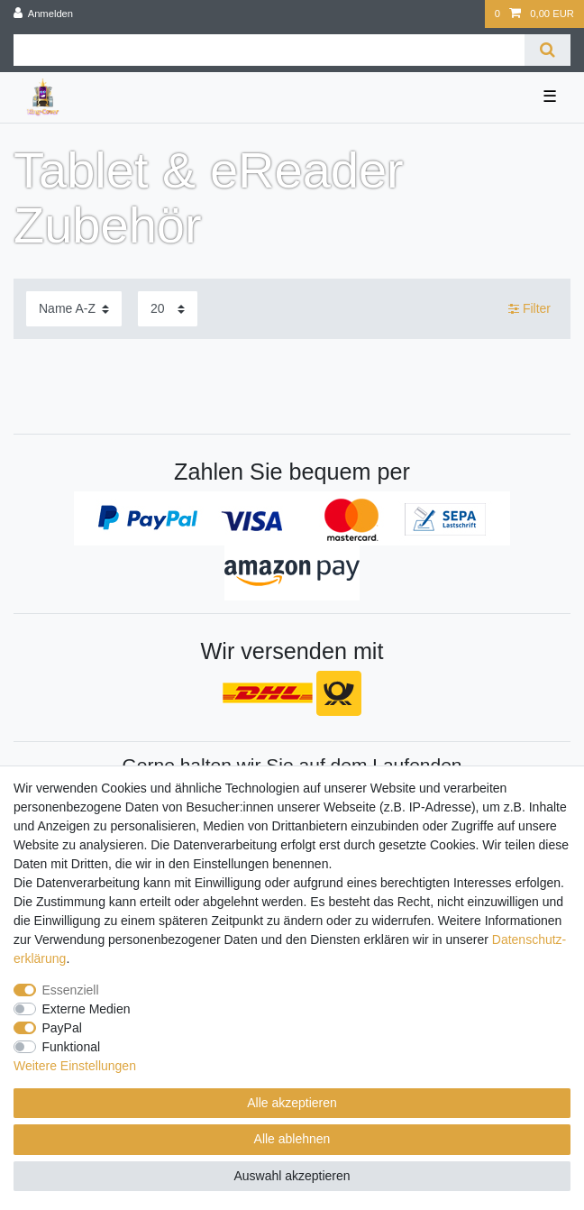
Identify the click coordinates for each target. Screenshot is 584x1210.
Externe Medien (86, 1009)
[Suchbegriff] (269, 50)
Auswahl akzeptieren (291, 1176)
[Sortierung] (74, 308)
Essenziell (70, 990)
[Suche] (547, 50)
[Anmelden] (44, 14)
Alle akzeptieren (292, 1102)
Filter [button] (529, 309)
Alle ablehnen (292, 1139)
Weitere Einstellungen (75, 1066)
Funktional (71, 1047)
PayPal (62, 1028)
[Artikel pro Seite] (167, 308)
